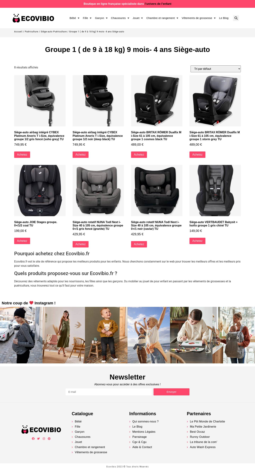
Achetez (22, 154)
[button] (4, 336)
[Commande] (216, 68)
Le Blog (223, 17)
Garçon (101, 18)
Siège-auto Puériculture (54, 31)
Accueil (18, 31)
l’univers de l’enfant (158, 3)
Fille (87, 18)
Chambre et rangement (162, 18)
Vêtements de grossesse (199, 18)
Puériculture (31, 31)
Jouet (138, 18)
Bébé (75, 18)
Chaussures (120, 18)
